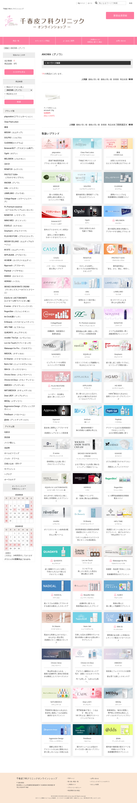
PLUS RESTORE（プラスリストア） (19, 236)
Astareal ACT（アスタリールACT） (19, 148)
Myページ (81, 3)
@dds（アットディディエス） (17, 420)
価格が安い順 (94, 79)
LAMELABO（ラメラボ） (14, 193)
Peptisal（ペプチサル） (14, 271)
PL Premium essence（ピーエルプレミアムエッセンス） (19, 208)
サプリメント (10, 469)
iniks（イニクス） (11, 188)
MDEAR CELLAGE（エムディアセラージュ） (19, 242)
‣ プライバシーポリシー (74, 787)
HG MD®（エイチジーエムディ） (18, 260)
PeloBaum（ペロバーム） (15, 414)
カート (90, 3)
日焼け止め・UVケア (13, 464)
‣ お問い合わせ (94, 778)
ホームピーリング (11, 453)
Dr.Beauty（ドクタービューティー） (19, 322)
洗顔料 (7, 448)
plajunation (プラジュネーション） (18, 116)
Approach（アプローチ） (15, 265)
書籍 (6, 127)
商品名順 (124, 79)
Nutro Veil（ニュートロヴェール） (18, 364)
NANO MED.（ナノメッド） (15, 220)
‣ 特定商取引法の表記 (73, 790)
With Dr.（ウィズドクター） (15, 369)
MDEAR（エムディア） (14, 132)
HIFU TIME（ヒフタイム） (15, 327)
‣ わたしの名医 (94, 784)
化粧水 (7, 432)
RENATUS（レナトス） (14, 169)
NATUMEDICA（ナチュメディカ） (18, 390)
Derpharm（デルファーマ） (16, 231)
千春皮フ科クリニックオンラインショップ (36, 778)
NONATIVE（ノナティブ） (15, 215)
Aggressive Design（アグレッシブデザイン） (19, 407)
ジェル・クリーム (11, 458)
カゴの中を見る (19, 72)
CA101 (7, 164)
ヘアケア (8, 474)
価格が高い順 (106, 79)
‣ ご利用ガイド (71, 784)
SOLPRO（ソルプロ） (13, 138)
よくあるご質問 (68, 41)
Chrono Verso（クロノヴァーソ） (18, 375)
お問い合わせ (121, 41)
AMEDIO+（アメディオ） (14, 385)
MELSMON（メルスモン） (15, 159)
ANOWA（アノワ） (12, 183)
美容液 (7, 437)
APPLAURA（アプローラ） (15, 255)
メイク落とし (10, 443)
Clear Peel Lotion (11, 122)
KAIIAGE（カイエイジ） (14, 276)
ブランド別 (9, 111)
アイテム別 (9, 426)
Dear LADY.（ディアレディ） (16, 396)
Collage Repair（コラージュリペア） (17, 200)
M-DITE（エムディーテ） (14, 250)
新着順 (116, 79)
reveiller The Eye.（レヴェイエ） (18, 338)
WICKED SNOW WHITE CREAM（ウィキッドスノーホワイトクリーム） (19, 290)
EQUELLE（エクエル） (13, 226)
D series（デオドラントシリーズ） (18, 306)
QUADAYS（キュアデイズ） (16, 332)
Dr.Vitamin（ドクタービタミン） (18, 359)
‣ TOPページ (70, 778)
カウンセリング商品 (42, 41)
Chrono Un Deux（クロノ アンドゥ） (19, 380)
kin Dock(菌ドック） (12, 317)
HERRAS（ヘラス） (12, 281)
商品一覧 (16, 41)
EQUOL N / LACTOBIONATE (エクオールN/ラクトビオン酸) (17, 299)
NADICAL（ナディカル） (14, 353)
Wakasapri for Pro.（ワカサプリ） (18, 348)
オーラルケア (10, 479)
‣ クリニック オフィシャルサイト (100, 781)
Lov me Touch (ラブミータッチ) (17, 343)
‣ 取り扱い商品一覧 (73, 781)
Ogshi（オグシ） (11, 153)
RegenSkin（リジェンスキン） (17, 311)
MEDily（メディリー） (13, 401)
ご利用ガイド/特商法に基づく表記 (94, 41)
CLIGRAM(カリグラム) (13, 143)
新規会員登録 (120, 15)
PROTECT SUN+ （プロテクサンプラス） (14, 176)
